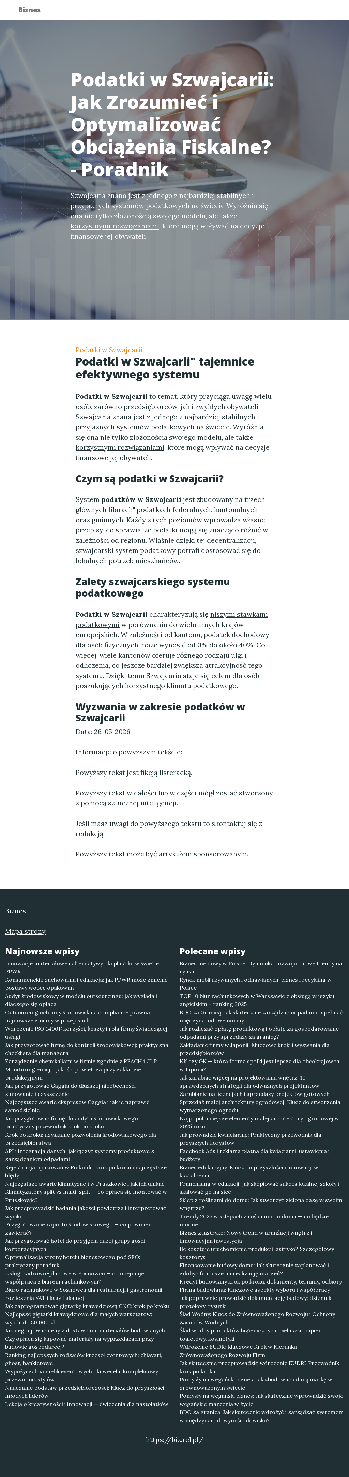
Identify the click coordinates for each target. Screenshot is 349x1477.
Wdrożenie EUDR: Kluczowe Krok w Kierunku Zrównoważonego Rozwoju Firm (238, 1350)
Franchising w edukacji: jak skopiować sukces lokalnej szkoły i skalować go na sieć (259, 1187)
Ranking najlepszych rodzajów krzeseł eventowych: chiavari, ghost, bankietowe (83, 1359)
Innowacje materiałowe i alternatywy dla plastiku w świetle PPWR (82, 967)
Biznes (34, 11)
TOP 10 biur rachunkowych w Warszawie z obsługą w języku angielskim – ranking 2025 (257, 999)
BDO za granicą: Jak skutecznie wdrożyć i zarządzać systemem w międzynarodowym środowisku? (262, 1416)
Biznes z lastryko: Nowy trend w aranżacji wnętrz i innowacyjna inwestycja (246, 1236)
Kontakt (314, 12)
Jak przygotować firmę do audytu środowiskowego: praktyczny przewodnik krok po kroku (72, 1122)
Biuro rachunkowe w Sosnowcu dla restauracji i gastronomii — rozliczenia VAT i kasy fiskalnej (86, 1293)
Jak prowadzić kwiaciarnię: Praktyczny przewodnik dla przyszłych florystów (250, 1138)
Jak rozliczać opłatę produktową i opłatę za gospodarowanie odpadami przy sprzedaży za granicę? (259, 1032)
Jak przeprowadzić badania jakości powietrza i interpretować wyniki (85, 1212)
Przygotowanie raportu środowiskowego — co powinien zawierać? (78, 1228)
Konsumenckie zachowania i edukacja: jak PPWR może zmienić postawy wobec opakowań (86, 983)
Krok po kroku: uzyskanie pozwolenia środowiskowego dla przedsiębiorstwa (80, 1138)
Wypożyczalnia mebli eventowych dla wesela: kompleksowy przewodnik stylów (81, 1375)
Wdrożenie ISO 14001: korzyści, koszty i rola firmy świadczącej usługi (86, 1032)
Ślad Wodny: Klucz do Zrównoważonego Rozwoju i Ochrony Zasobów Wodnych (257, 1318)
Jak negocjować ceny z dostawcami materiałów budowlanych (85, 1330)
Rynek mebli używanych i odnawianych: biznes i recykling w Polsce (256, 983)
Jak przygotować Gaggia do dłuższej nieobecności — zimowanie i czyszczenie (73, 1089)
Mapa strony (25, 931)
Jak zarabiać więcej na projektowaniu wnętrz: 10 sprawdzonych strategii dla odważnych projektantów (249, 1081)
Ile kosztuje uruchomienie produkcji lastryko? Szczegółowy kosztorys (257, 1252)
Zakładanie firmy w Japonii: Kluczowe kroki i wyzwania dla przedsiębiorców (255, 1048)
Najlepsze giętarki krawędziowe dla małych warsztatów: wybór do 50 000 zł (78, 1318)
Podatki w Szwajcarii (109, 349)
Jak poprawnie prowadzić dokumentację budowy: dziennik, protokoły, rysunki (256, 1301)
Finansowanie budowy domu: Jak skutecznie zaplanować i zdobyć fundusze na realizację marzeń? (254, 1269)
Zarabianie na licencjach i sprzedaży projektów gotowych (255, 1093)
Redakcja (277, 12)
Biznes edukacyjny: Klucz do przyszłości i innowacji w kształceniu (249, 1171)
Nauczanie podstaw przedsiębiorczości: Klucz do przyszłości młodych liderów (84, 1391)
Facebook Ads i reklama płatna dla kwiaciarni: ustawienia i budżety (255, 1155)
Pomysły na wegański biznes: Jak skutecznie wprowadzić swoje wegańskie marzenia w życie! (261, 1399)
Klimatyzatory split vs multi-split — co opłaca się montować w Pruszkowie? (86, 1195)
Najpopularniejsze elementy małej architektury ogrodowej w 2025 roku (259, 1122)
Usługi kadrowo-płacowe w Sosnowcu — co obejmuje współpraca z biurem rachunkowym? (74, 1277)
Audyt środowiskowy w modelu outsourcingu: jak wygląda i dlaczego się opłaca (81, 999)
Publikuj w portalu (225, 12)
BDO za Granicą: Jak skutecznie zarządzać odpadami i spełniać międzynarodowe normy (261, 1016)
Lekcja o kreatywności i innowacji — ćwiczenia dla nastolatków (86, 1403)
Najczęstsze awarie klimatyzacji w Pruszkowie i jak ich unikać (85, 1183)
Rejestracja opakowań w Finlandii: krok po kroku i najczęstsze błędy (86, 1171)
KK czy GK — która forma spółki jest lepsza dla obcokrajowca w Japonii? (259, 1065)
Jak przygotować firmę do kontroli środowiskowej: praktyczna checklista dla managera (86, 1048)
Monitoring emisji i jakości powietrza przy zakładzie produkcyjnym (73, 1073)
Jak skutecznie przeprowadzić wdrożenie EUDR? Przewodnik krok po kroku (259, 1367)
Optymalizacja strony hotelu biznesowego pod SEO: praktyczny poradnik (72, 1261)
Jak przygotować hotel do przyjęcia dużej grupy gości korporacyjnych (75, 1244)
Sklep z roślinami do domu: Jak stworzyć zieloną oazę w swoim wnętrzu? (261, 1203)
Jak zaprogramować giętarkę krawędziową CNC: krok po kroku (87, 1306)
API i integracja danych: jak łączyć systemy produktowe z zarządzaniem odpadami (79, 1155)
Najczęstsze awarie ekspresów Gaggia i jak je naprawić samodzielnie (77, 1106)
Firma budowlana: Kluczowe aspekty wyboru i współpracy (255, 1289)
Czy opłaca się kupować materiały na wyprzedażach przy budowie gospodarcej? (79, 1342)
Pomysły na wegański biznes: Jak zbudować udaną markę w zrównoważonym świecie (256, 1383)
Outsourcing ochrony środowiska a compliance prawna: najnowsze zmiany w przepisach (78, 1016)
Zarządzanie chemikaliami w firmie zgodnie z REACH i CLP (81, 1061)
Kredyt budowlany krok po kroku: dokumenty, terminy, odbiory (261, 1281)
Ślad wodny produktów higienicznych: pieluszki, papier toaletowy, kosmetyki (250, 1334)
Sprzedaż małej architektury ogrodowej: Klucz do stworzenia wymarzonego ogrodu (260, 1106)
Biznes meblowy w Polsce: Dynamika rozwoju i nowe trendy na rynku (261, 967)
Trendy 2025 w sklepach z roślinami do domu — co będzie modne (254, 1220)
